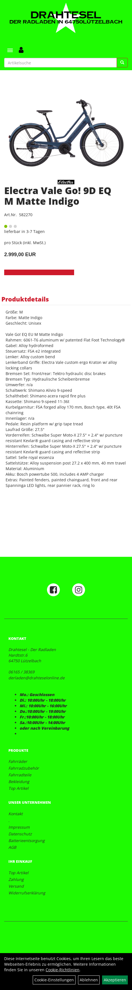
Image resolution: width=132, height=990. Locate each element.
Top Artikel (18, 788)
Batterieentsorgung (26, 840)
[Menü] (10, 50)
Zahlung (16, 879)
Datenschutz (20, 833)
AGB (12, 847)
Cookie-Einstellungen (54, 979)
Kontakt (15, 813)
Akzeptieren (115, 979)
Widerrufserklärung (26, 892)
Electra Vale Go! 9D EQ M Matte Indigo (57, 195)
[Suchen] (122, 62)
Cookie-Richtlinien (62, 969)
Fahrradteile (19, 774)
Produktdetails (25, 299)
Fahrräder (17, 761)
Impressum (19, 827)
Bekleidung (18, 781)
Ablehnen (89, 979)
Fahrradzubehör (23, 768)
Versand (16, 886)
